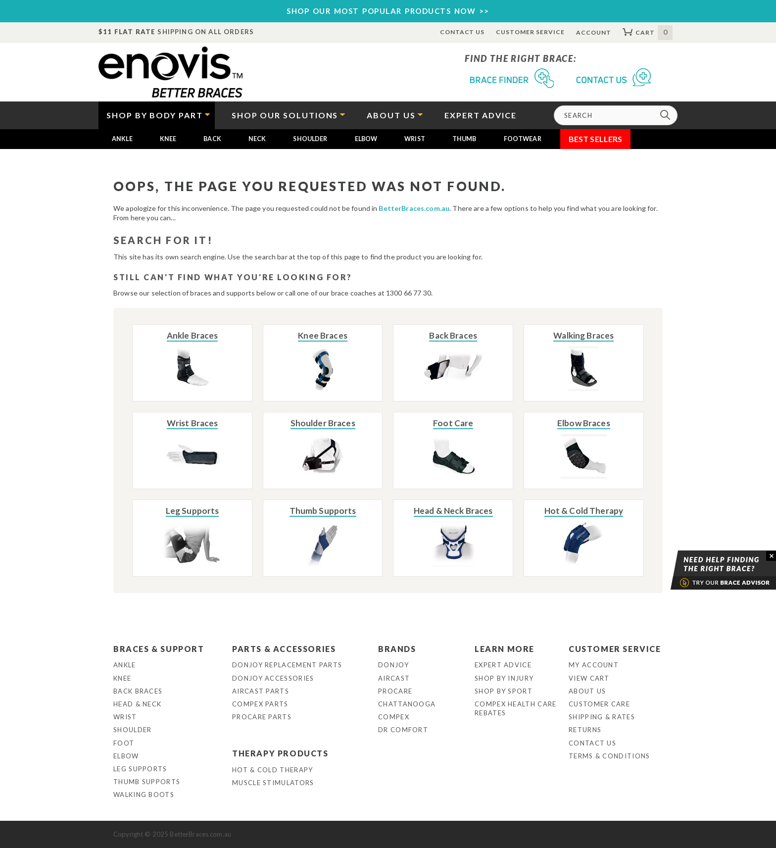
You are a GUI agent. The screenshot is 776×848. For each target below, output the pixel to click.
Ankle (122, 139)
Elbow (366, 139)
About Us (587, 691)
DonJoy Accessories (273, 678)
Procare (395, 691)
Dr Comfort (403, 730)
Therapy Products (280, 753)
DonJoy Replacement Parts (287, 665)
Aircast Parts (260, 691)
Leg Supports (140, 769)
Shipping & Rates (602, 717)
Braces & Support (158, 648)
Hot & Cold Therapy (272, 770)
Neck (257, 139)
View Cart (589, 678)
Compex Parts (260, 704)
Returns (585, 730)
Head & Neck (137, 704)
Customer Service (530, 32)
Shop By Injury (504, 678)
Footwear (522, 139)
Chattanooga (407, 704)
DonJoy (393, 665)
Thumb (464, 139)
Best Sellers (596, 139)
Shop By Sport (504, 691)
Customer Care (599, 704)
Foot (123, 743)
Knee (168, 139)
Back (212, 139)
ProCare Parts (261, 717)
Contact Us (462, 32)
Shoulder (310, 139)
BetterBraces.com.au (414, 208)
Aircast (394, 678)
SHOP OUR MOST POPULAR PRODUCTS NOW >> (388, 10)
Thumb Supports (146, 782)
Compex (393, 717)
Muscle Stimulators (273, 783)
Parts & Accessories (284, 648)
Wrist (414, 139)
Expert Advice (503, 665)
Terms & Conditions (609, 756)
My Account (594, 665)
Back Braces (137, 691)
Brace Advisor (710, 570)
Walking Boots (143, 794)
